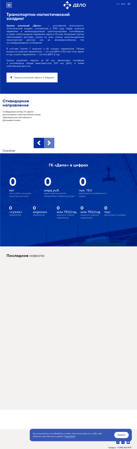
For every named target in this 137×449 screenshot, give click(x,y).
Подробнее (9, 150)
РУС (118, 4)
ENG (123, 4)
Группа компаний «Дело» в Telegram (34, 77)
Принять (121, 435)
